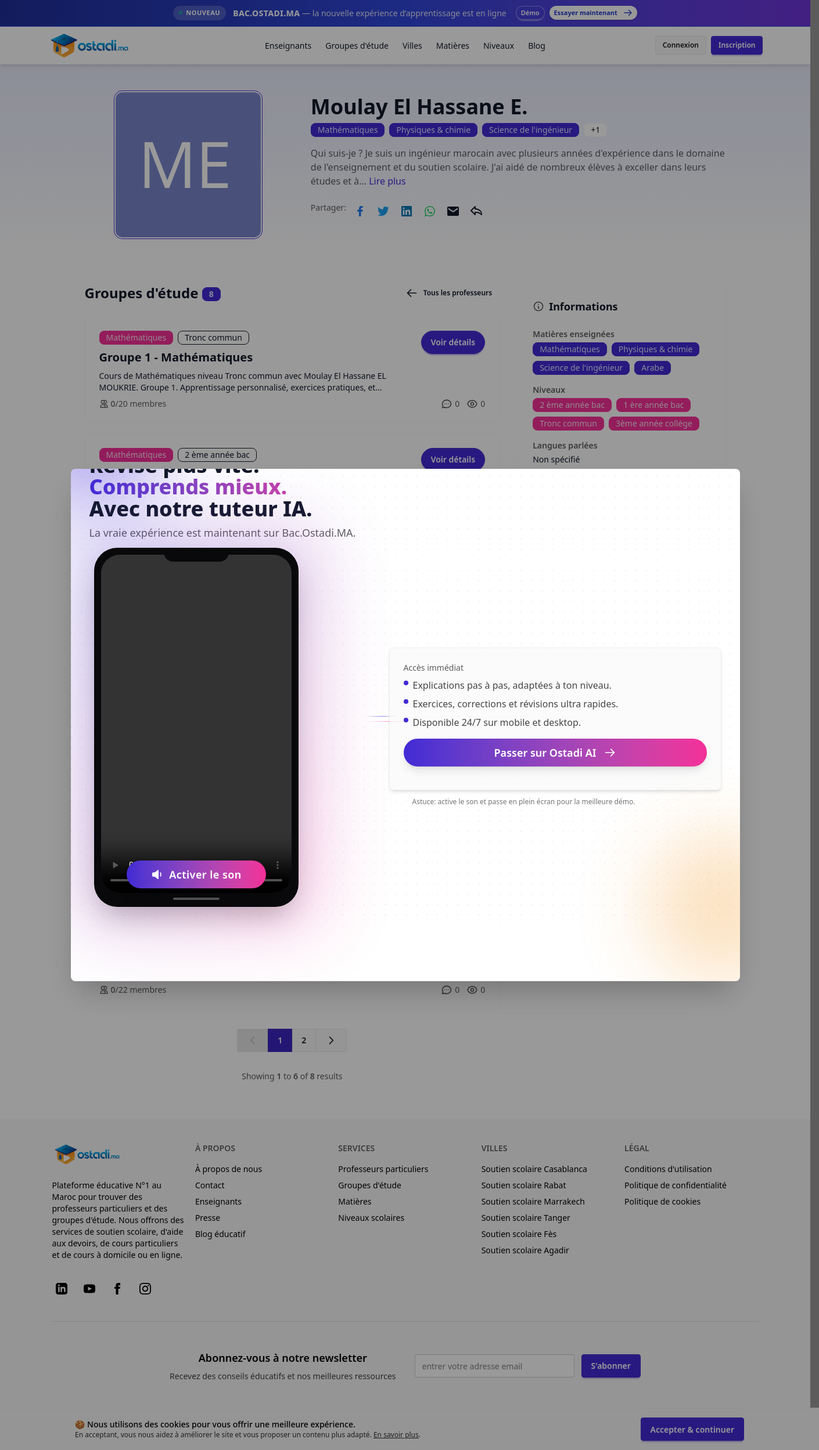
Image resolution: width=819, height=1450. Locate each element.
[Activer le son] (196, 874)
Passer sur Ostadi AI (555, 753)
